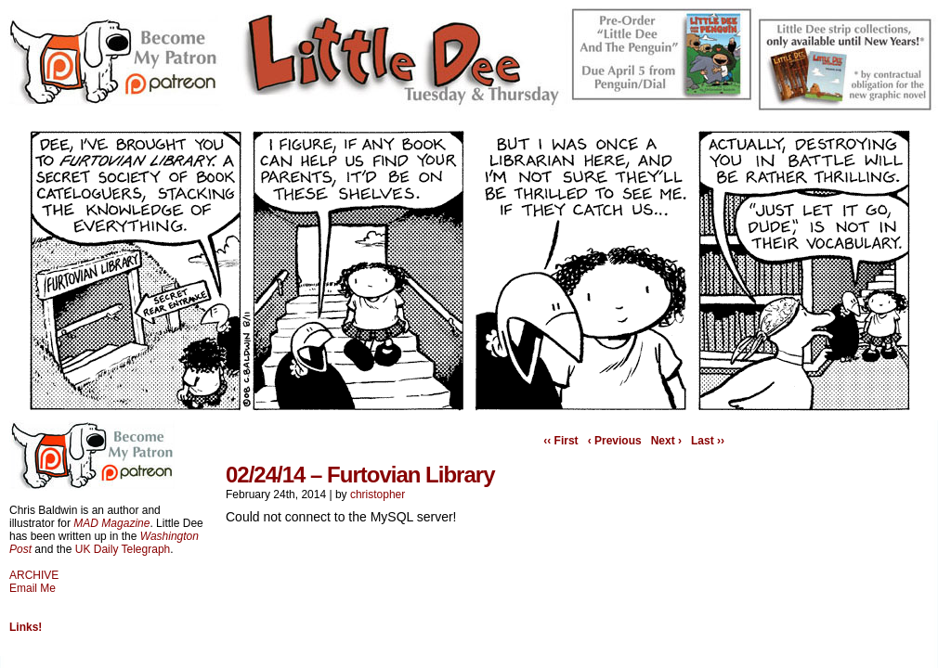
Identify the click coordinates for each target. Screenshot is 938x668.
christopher (377, 494)
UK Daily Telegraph (123, 549)
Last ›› (707, 440)
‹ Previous (615, 440)
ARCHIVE (34, 575)
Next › (666, 440)
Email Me (32, 588)
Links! (25, 627)
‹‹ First (560, 440)
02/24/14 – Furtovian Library (360, 474)
